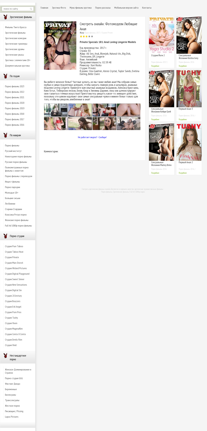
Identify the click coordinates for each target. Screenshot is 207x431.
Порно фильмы (12, 145)
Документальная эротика (17, 65)
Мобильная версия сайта (126, 7)
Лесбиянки (10, 203)
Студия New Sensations (16, 284)
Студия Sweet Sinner (14, 279)
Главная (44, 7)
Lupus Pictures (11, 416)
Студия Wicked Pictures (16, 268)
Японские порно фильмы (16, 220)
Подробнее (155, 66)
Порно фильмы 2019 (14, 108)
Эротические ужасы (14, 54)
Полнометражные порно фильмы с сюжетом (17, 169)
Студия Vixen (11, 323)
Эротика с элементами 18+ (18, 60)
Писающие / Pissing (14, 411)
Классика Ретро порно (16, 214)
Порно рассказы (103, 7)
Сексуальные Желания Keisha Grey (188, 57)
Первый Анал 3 (186, 108)
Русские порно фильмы (16, 161)
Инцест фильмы (12, 181)
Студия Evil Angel (13, 306)
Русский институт (13, 150)
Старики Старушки (13, 209)
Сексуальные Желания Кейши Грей (161, 110)
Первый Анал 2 (186, 162)
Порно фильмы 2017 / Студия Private (99, 32)
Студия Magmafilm (14, 328)
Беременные (11, 389)
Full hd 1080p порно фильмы (18, 225)
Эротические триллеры (16, 43)
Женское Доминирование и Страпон (18, 371)
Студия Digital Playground (17, 273)
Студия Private (12, 257)
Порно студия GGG (14, 378)
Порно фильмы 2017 (14, 119)
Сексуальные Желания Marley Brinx (161, 164)
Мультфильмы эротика (81, 7)
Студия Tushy (11, 317)
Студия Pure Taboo (14, 246)
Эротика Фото (59, 7)
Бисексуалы (10, 394)
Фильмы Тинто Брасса (15, 27)
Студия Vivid (10, 345)
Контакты (147, 7)
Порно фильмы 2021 (14, 97)
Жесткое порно (12, 405)
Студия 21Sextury (13, 295)
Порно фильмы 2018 (14, 113)
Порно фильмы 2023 (14, 86)
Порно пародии (12, 187)
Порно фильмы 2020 (14, 102)
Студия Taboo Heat (14, 251)
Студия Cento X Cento (15, 334)
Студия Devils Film (13, 339)
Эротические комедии (15, 38)
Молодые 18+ (11, 192)
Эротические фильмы (15, 32)
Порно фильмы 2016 (14, 124)
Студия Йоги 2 (158, 55)
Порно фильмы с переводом (18, 176)
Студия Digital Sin (13, 290)
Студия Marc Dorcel (14, 262)
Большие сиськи (12, 198)
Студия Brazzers (12, 301)
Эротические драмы (14, 49)
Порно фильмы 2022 (14, 91)
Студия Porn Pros (13, 312)
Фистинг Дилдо (12, 383)
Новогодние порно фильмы (18, 156)
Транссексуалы (12, 400)
